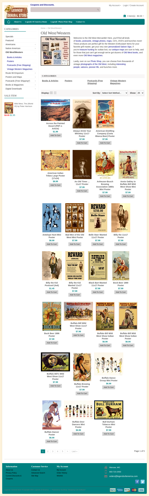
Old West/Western (14, 52)
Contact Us (80, 22)
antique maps (118, 49)
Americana (10, 44)
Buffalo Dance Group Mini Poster (108, 379)
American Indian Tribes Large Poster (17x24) (55, 175)
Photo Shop (96, 61)
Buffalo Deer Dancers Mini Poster (78, 424)
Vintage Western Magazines (19, 69)
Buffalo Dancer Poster (52, 433)
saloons (84, 67)
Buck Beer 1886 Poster (51, 334)
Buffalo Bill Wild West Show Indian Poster (105, 336)
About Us (17, 22)
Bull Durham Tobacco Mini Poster (108, 424)
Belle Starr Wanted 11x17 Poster (98, 236)
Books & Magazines (15, 85)
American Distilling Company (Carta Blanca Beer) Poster (105, 133)
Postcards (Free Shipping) (19, 65)
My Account (61, 470)
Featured (10, 40)
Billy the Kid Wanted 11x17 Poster (74, 285)
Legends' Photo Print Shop (61, 22)
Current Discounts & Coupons (13, 476)
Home (43, 28)
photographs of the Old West (94, 64)
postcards (86, 41)
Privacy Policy (11, 473)
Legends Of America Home (36, 22)
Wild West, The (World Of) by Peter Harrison (23, 105)
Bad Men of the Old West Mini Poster (74, 236)
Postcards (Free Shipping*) (18, 81)
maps (109, 41)
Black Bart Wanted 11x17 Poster (98, 284)
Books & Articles (14, 57)
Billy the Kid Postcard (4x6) (52, 284)
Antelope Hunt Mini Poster (51, 236)
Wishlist (60, 476)
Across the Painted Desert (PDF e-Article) (55, 126)
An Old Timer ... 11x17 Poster (81, 182)
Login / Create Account (133, 5)
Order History (62, 473)
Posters (10, 61)
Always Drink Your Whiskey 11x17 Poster (82, 133)
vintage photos (98, 41)
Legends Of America (41, 490)
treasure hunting (87, 49)
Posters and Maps (14, 77)
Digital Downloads (14, 89)
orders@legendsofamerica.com (123, 476)
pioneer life (94, 67)
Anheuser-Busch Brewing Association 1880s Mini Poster (105, 185)
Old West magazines (93, 55)
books (78, 41)
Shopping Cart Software (76, 490)
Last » (74, 451)
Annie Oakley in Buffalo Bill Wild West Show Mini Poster (128, 185)
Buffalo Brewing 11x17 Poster (82, 385)
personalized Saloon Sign (120, 47)
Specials (9, 36)
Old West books (131, 52)
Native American (13, 48)
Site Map (34, 476)
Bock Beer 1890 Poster (120, 284)
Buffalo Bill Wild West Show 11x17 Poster (78, 326)
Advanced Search (38, 473)
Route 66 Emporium (15, 73)
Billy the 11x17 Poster (121, 236)
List (55, 92)
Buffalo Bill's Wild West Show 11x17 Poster (55, 376)
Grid (51, 92)
